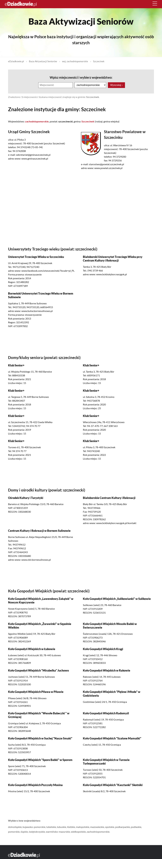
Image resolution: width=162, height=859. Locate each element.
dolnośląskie (15, 826)
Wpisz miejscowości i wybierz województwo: (81, 77)
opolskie (109, 826)
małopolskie (82, 826)
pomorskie (14, 831)
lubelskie (51, 826)
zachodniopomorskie (98, 831)
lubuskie (61, 826)
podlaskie (136, 826)
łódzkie (71, 826)
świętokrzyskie (37, 831)
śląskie (24, 831)
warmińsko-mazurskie (58, 831)
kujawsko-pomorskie (34, 826)
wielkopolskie (78, 831)
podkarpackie (122, 826)
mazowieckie (97, 826)
